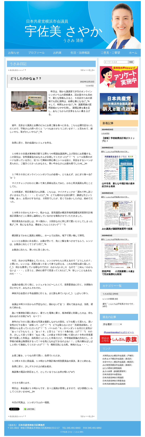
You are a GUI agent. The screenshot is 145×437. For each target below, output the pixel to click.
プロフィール (36, 52)
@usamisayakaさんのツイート (119, 332)
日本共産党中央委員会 (112, 374)
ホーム (133, 52)
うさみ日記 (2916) (110, 294)
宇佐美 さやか (64, 31)
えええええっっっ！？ (18, 70)
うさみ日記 (89, 86)
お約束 (57, 52)
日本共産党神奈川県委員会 (114, 381)
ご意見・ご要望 (110, 52)
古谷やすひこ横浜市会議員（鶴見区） (119, 362)
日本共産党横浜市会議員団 (114, 384)
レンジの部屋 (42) (110, 299)
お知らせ (13, 52)
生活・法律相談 (80, 52)
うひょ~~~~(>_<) (86, 70)
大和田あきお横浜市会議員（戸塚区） (119, 355)
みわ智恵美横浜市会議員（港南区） (118, 365)
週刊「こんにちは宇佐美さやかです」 (115, 151)
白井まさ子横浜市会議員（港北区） (118, 359)
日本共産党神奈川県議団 (113, 377)
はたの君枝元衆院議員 (112, 368)
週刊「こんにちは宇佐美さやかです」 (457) (119, 305)
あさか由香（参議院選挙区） (115, 371)
